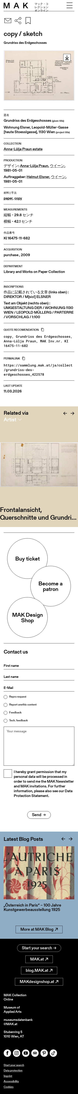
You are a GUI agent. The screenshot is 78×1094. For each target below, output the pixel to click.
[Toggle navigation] (69, 5)
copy (18, 198)
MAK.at (39, 959)
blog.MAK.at (39, 970)
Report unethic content (23, 704)
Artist (10, 419)
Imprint (8, 1076)
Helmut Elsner (38, 177)
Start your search (39, 948)
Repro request (17, 696)
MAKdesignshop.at (39, 981)
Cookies (8, 1087)
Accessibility (11, 1081)
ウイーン (57, 166)
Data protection (13, 1070)
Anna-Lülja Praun (34, 166)
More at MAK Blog (39, 929)
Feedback (15, 712)
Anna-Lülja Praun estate (23, 149)
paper (8, 198)
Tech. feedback (18, 720)
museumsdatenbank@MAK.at (18, 1022)
